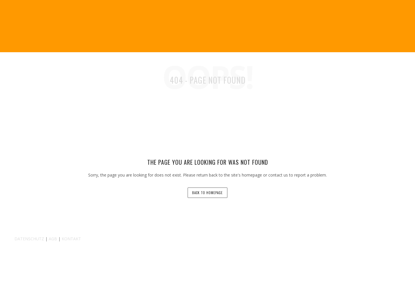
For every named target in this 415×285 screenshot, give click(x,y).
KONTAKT (71, 238)
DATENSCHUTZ (29, 238)
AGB (53, 238)
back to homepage (207, 192)
